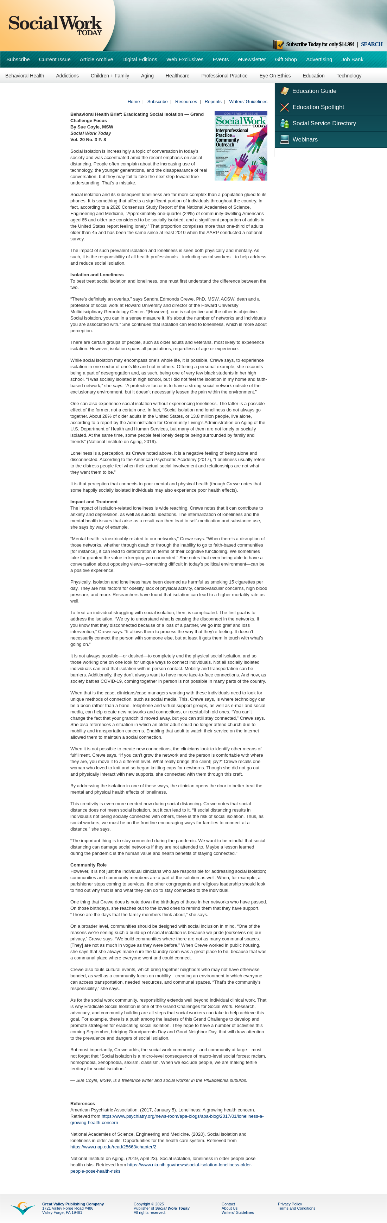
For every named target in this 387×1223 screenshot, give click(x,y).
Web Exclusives (185, 59)
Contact (228, 1204)
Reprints (213, 101)
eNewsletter (252, 59)
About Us (229, 1208)
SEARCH (371, 44)
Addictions (67, 75)
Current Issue (55, 59)
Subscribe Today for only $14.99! (313, 44)
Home (134, 101)
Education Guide (307, 90)
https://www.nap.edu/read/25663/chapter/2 (113, 1146)
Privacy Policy (290, 1204)
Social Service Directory (317, 122)
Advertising (319, 59)
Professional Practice (224, 75)
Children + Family (110, 75)
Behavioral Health (24, 75)
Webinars (298, 139)
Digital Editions (139, 59)
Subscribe (18, 59)
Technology (349, 75)
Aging (147, 75)
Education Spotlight (311, 106)
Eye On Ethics (275, 75)
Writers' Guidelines (248, 101)
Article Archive (96, 59)
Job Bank (352, 59)
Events (221, 59)
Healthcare (178, 75)
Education (313, 75)
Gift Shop (286, 59)
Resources (186, 101)
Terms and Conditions (296, 1208)
